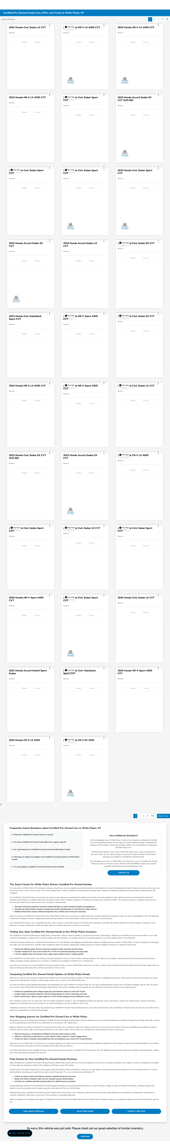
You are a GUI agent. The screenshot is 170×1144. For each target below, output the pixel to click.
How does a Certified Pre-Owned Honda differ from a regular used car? (39, 842)
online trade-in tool (31, 1029)
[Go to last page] (167, 19)
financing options (59, 1050)
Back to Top (163, 816)
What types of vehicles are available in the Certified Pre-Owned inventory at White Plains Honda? (45, 858)
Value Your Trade (85, 1111)
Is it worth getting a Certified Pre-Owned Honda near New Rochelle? (38, 867)
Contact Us (123, 873)
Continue (85, 1136)
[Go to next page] (162, 19)
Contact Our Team (136, 1111)
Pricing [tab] (37, 42)
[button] (69, 27)
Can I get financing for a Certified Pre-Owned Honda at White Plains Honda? (41, 849)
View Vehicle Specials (33, 1111)
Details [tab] (24, 42)
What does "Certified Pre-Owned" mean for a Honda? (33, 835)
